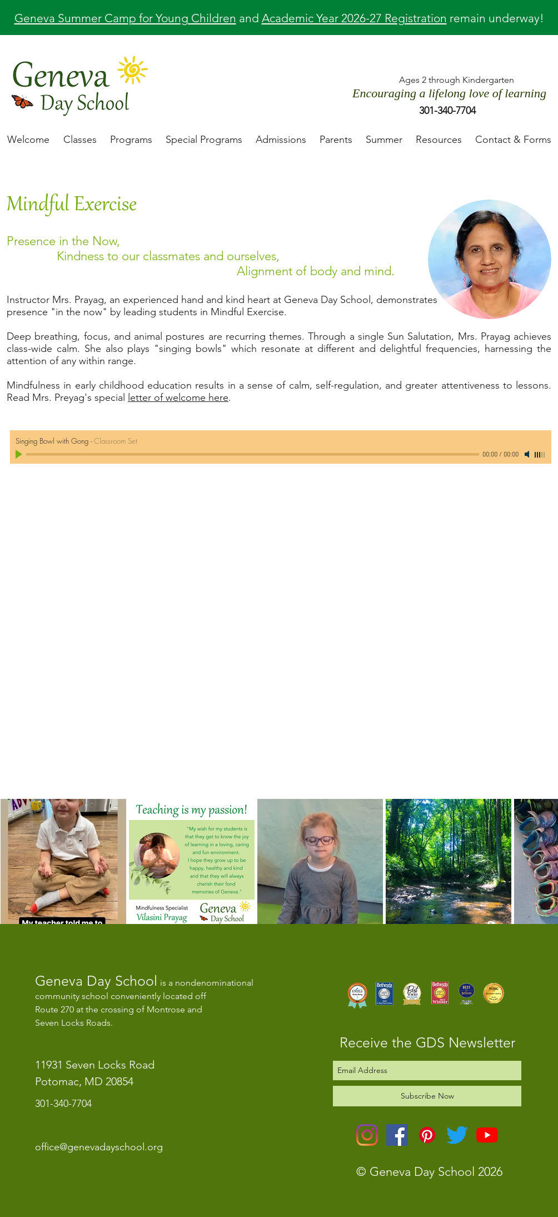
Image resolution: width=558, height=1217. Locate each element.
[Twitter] (457, 1135)
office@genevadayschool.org (99, 1147)
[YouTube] (487, 1135)
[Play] (20, 454)
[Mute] (528, 454)
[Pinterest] (427, 1135)
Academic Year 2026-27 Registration (354, 18)
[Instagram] (367, 1135)
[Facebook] (397, 1135)
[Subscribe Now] (427, 1096)
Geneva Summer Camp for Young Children (125, 18)
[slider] (540, 455)
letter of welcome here (178, 397)
